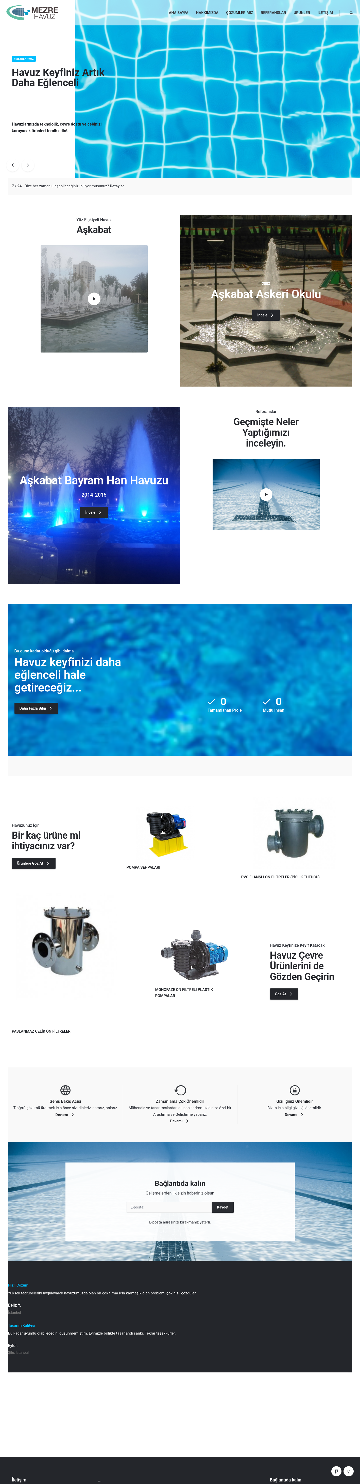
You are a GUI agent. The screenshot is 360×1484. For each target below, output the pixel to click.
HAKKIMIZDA (207, 12)
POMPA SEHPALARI (143, 867)
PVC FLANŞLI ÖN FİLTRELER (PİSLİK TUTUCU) (280, 877)
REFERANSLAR (273, 12)
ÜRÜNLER (302, 12)
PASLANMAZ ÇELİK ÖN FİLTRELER (41, 1031)
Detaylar (117, 186)
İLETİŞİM (325, 12)
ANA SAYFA (178, 12)
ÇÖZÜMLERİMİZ (239, 12)
